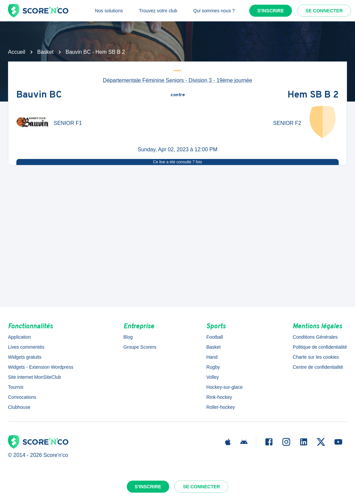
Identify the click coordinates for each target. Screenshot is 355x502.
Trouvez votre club (158, 10)
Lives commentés (26, 347)
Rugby (213, 367)
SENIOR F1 (68, 123)
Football (214, 337)
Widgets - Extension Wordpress (40, 367)
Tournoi (15, 387)
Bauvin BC (39, 95)
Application (19, 337)
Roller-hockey (220, 407)
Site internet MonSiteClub (34, 377)
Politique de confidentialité (320, 347)
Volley (212, 377)
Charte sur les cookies (316, 357)
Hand (211, 357)
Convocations (22, 397)
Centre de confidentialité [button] (318, 367)
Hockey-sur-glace (224, 387)
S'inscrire (270, 10)
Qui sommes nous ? (214, 10)
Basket (45, 52)
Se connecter (324, 10)
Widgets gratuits (24, 357)
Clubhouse (19, 407)
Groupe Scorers (139, 347)
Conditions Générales (315, 337)
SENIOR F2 (287, 123)
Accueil (16, 52)
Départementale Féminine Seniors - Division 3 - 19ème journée (177, 80)
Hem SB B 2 (313, 95)
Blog (128, 337)
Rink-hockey (219, 397)
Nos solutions (109, 10)
